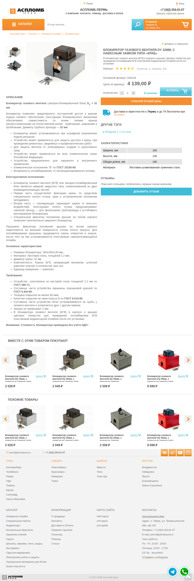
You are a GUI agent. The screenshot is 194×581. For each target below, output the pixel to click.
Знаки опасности (15, 566)
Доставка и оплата (113, 13)
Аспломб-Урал (17, 34)
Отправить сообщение (155, 557)
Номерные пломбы (51, 34)
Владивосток (149, 467)
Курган (10, 490)
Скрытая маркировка (18, 552)
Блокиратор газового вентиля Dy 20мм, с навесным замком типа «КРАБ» (65, 380)
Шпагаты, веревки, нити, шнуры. (24, 543)
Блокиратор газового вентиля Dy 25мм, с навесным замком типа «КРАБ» (160, 380)
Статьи (55, 543)
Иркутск (101, 467)
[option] (61, 65)
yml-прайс (102, 525)
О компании (72, 13)
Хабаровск (148, 471)
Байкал (102, 460)
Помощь (96, 13)
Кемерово (57, 476)
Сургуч (10, 539)
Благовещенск (150, 480)
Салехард (11, 494)
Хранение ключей (16, 534)
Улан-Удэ (102, 476)
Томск (54, 480)
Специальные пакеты (18, 520)
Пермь (10, 476)
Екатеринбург (14, 467)
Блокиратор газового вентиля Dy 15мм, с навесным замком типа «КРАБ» (18, 380)
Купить (177, 91)
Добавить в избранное (176, 44)
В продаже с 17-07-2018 (117, 132)
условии (119, 114)
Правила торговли (61, 530)
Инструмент (13, 548)
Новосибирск (58, 467)
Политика (56, 534)
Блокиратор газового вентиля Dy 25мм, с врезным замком (112, 379)
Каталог (33, 34)
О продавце (58, 516)
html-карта (103, 516)
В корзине (151, 21)
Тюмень (10, 485)
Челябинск (12, 471)
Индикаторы (13, 525)
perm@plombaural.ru (20, 452)
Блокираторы (72, 34)
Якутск (146, 476)
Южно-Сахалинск (152, 485)
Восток (147, 460)
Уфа (8, 480)
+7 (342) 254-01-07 (172, 9)
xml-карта (102, 520)
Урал (9, 460)
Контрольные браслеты (19, 530)
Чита (99, 471)
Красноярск (57, 471)
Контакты (85, 13)
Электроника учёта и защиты (22, 557)
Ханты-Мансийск (15, 499)
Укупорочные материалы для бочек (26, 561)
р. (158, 28)
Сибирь (56, 460)
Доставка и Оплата (62, 525)
